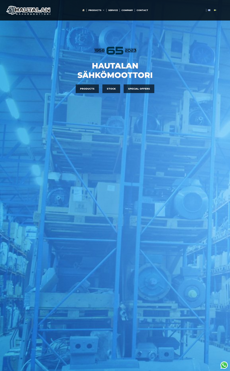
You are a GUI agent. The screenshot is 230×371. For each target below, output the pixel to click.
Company (127, 10)
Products (97, 10)
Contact (142, 10)
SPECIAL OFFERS (139, 88)
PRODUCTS (87, 88)
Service (113, 10)
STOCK (111, 88)
